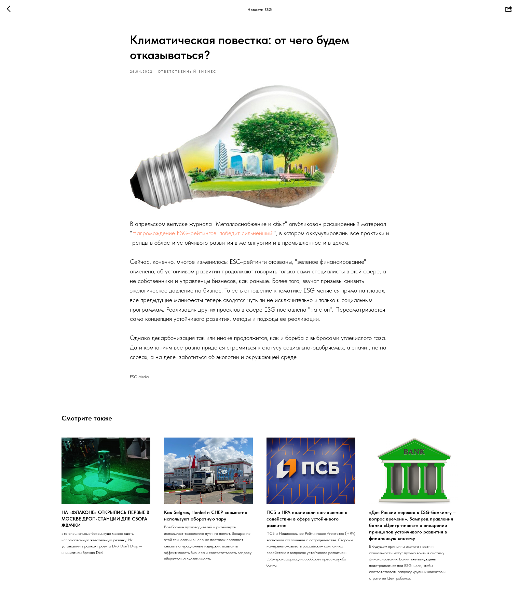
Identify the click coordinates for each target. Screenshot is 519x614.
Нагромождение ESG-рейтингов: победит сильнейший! (203, 233)
